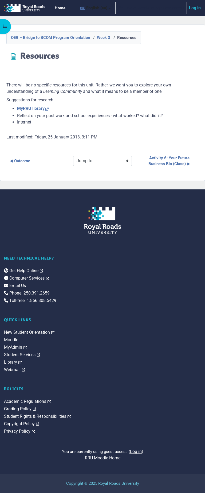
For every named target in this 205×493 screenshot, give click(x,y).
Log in (195, 7)
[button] (95, 8)
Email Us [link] (15, 285)
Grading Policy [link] (20, 408)
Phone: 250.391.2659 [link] (27, 293)
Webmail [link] (14, 369)
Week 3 (103, 37)
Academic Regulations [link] (27, 401)
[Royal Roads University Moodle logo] (102, 221)
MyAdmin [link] (15, 347)
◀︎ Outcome (20, 160)
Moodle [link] (11, 339)
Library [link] (13, 362)
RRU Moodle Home (102, 457)
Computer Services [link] (26, 278)
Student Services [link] (22, 354)
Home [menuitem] (60, 8)
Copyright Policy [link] (21, 423)
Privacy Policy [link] (19, 431)
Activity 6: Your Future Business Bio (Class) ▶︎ (169, 161)
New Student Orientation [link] (29, 332)
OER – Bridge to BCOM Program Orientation (50, 37)
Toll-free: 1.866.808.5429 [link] (30, 300)
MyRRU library (31, 108)
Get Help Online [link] (23, 270)
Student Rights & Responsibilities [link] (37, 416)
